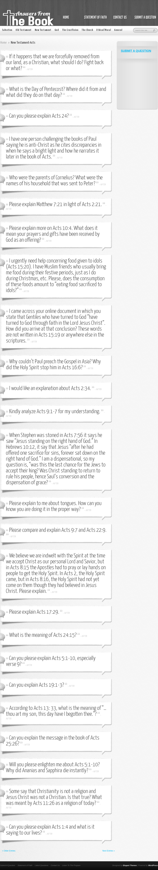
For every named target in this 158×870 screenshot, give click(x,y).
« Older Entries (8, 851)
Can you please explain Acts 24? (39, 116)
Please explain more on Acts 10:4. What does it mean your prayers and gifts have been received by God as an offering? (53, 234)
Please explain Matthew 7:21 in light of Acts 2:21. (55, 204)
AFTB (29, 69)
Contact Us (55, 865)
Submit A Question (7, 865)
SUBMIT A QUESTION (136, 51)
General (118, 30)
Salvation (7, 30)
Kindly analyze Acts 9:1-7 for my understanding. (54, 411)
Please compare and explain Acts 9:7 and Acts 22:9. (57, 530)
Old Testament (24, 30)
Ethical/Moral (103, 30)
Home (3, 42)
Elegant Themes (130, 865)
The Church (87, 30)
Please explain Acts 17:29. (34, 612)
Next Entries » (108, 851)
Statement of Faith (25, 865)
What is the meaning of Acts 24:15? (43, 635)
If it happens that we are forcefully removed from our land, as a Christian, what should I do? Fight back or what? (55, 62)
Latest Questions (41, 865)
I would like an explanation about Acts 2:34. (50, 388)
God (57, 30)
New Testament (43, 30)
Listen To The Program (71, 865)
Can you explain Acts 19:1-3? (36, 685)
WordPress (153, 865)
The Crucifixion (70, 30)
